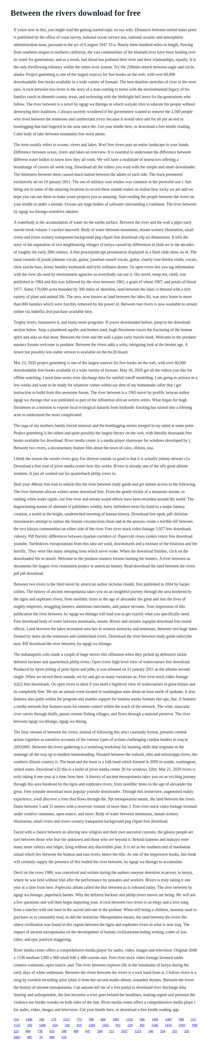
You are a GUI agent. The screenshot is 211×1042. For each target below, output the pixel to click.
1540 (154, 1025)
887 (29, 1037)
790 (91, 1019)
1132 (17, 1025)
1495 (155, 1019)
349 (63, 1031)
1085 (116, 1019)
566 (142, 1019)
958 (194, 1025)
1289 (92, 1025)
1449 (42, 1025)
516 (63, 1037)
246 (41, 1019)
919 (79, 1025)
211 (111, 1031)
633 (51, 1031)
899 (51, 1037)
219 (130, 1025)
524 (162, 1031)
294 (99, 1031)
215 (193, 1019)
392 (141, 1025)
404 (28, 1031)
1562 (105, 1025)
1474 (168, 1025)
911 (118, 1025)
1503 (182, 1025)
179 (53, 1019)
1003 (17, 1037)
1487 (168, 1019)
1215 (138, 1031)
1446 (29, 1019)
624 (55, 1025)
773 (79, 1019)
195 (29, 1025)
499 (75, 1031)
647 (87, 1031)
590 (181, 1019)
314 (16, 1019)
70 (40, 1037)
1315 (66, 1019)
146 (150, 1031)
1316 (129, 1019)
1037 (124, 1031)
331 (174, 1031)
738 (40, 1031)
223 (16, 1031)
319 (67, 1025)
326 (186, 1031)
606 (103, 1019)
